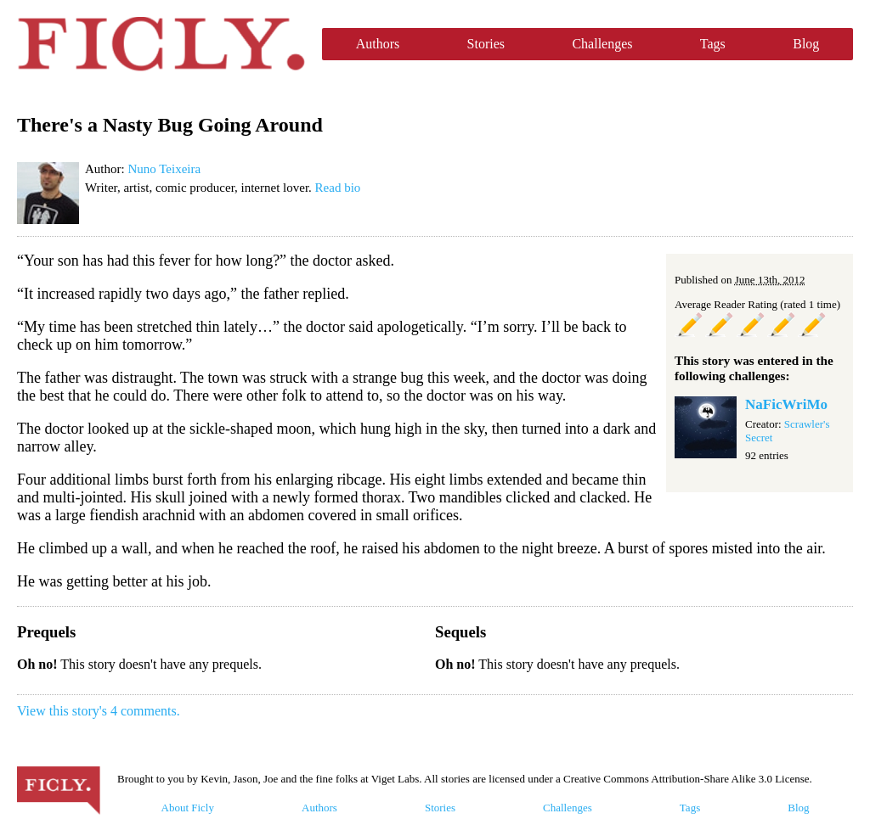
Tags (713, 43)
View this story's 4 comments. (98, 711)
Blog (806, 43)
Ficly (161, 44)
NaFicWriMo (786, 404)
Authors (378, 43)
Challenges (602, 43)
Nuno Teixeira (164, 169)
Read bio (338, 187)
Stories (486, 43)
